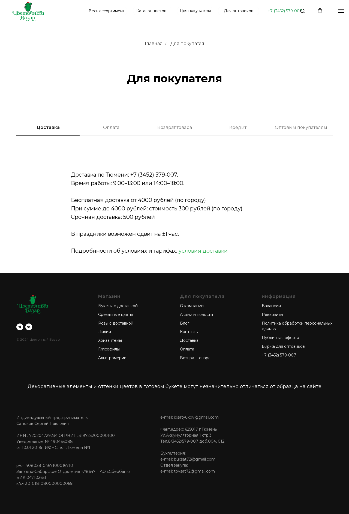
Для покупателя (195, 10)
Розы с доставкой (115, 323)
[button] (302, 10)
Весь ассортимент (107, 10)
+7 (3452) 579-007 (285, 10)
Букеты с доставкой (118, 305)
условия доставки (203, 250)
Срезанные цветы (115, 314)
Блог (184, 323)
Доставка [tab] (48, 127)
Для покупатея (187, 43)
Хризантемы (110, 340)
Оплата (187, 349)
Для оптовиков (238, 10)
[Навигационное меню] (341, 11)
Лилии (104, 331)
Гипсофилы (109, 349)
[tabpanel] (174, 23)
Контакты (189, 331)
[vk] (28, 326)
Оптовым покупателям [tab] (301, 127)
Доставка (189, 340)
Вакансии (271, 305)
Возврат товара (195, 357)
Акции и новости (196, 314)
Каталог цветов (151, 10)
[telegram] (19, 326)
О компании (192, 305)
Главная (154, 43)
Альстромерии (112, 357)
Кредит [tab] (237, 127)
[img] (28, 11)
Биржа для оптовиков (283, 346)
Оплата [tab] (111, 127)
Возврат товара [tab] (174, 127)
